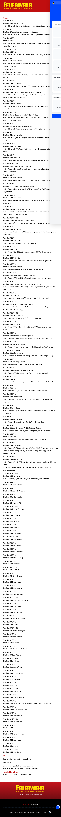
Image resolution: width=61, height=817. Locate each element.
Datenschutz (17, 802)
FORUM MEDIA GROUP (39, 812)
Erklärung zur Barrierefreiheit (46, 802)
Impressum (9, 802)
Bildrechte (26, 804)
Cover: (5, 18)
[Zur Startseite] (17, 6)
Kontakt (6, 772)
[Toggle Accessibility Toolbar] (58, 807)
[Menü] (57, 6)
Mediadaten (14, 772)
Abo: (4, 756)
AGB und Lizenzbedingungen (29, 802)
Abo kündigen (34, 804)
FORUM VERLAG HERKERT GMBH (26, 812)
